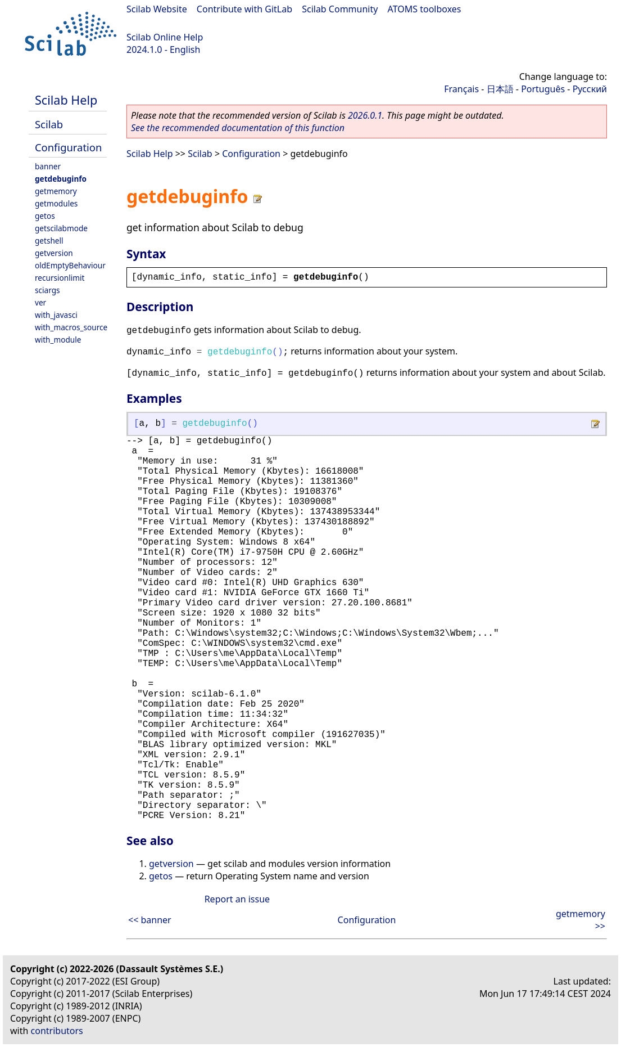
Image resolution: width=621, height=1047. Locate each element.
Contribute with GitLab (244, 9)
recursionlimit (59, 277)
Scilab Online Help (164, 37)
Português (543, 89)
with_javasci (56, 314)
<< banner (149, 920)
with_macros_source (71, 327)
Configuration (68, 147)
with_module (58, 339)
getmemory (56, 191)
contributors (57, 1030)
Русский (590, 89)
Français (461, 89)
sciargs (47, 290)
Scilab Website (156, 9)
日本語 (500, 89)
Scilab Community (340, 9)
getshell (49, 240)
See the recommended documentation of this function (238, 128)
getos (45, 215)
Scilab (49, 124)
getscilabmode (61, 228)
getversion (54, 253)
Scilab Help (66, 100)
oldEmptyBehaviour (70, 265)
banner (48, 166)
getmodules (56, 203)
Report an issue (237, 899)
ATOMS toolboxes (424, 9)
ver (40, 302)
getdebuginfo (61, 178)
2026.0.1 (365, 115)
